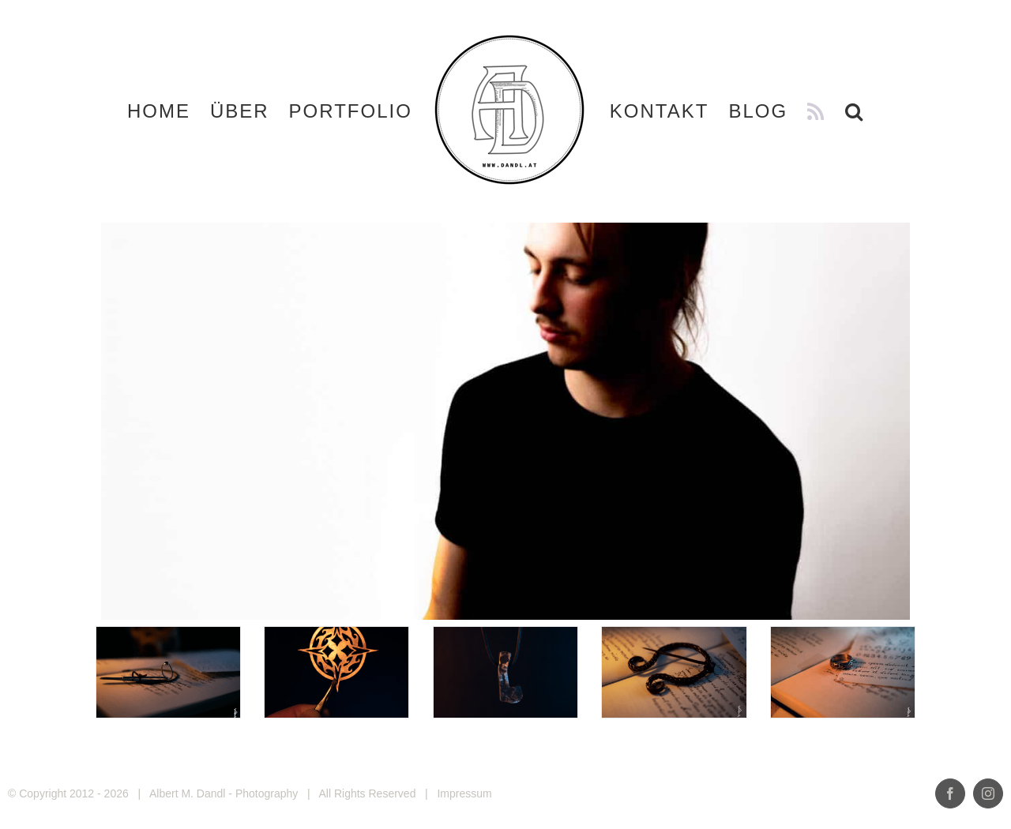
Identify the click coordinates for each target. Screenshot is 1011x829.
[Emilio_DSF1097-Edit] (168, 672)
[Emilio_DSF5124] (336, 672)
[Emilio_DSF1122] (674, 672)
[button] (854, 111)
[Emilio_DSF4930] (505, 672)
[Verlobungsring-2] (843, 672)
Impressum (464, 793)
